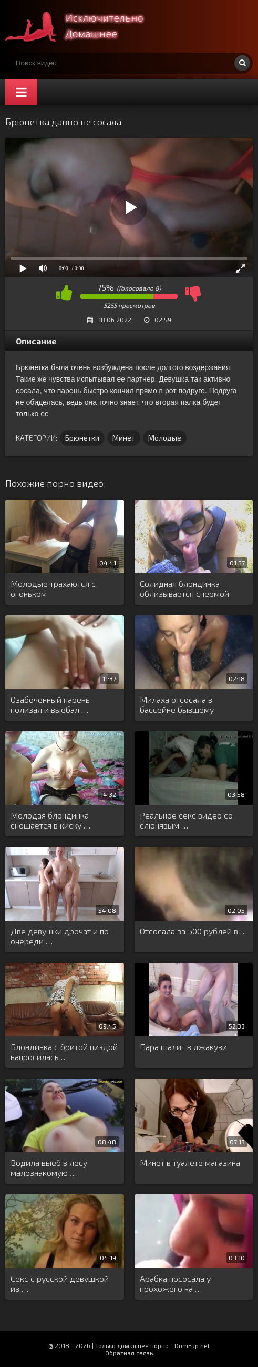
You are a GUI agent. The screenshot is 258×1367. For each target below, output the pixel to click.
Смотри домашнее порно (84, 26)
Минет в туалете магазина (190, 1163)
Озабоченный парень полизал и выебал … (50, 704)
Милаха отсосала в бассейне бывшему (177, 704)
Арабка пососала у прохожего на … (175, 1283)
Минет (123, 437)
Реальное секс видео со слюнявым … (186, 820)
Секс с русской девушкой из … (60, 1283)
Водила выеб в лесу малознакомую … (49, 1168)
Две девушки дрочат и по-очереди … (61, 936)
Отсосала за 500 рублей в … (193, 931)
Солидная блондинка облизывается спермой (184, 588)
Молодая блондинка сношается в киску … (50, 820)
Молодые (164, 437)
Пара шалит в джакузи (183, 1047)
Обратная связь (129, 1352)
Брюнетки (82, 437)
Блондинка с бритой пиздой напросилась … (64, 1052)
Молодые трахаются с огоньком (53, 588)
